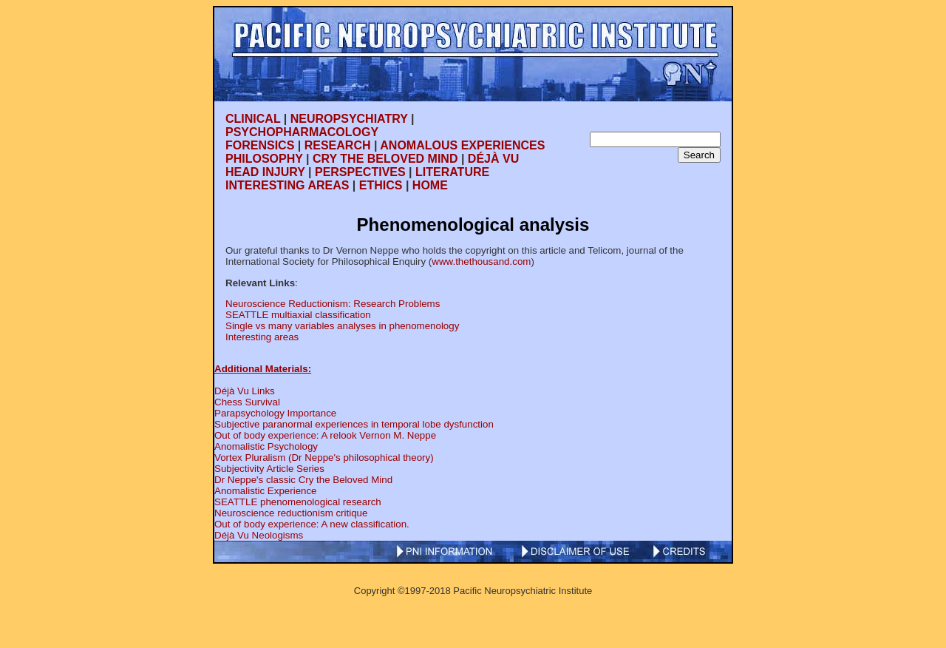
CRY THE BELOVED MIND (385, 158)
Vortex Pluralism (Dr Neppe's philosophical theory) (324, 457)
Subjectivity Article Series (269, 468)
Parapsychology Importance (275, 413)
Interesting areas (262, 336)
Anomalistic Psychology (266, 446)
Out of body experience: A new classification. (311, 524)
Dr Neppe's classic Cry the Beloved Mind (303, 479)
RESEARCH (337, 145)
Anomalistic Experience (265, 490)
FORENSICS (259, 145)
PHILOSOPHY (264, 158)
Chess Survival (247, 402)
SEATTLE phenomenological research (297, 501)
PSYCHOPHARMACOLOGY (301, 132)
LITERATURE (452, 172)
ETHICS (381, 185)
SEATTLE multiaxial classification (298, 314)
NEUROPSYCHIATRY (349, 118)
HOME (430, 185)
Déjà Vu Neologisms (258, 535)
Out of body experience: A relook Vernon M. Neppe (325, 435)
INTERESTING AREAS (287, 185)
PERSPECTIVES (360, 172)
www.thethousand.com (481, 261)
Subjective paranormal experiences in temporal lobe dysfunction (354, 424)
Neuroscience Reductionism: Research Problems (332, 303)
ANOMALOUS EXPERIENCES (462, 145)
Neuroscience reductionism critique (290, 513)
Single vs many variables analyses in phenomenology (342, 325)
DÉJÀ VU (493, 158)
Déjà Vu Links (244, 390)
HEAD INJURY (265, 172)
